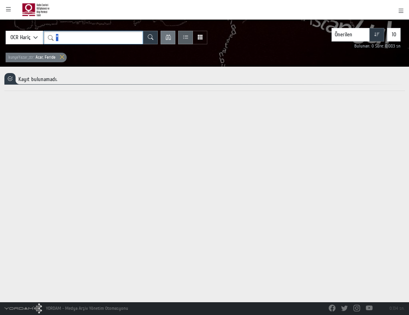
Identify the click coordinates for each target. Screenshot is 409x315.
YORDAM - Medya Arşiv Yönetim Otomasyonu (66, 308)
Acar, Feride (32, 57)
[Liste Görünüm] (185, 37)
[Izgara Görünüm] (200, 37)
